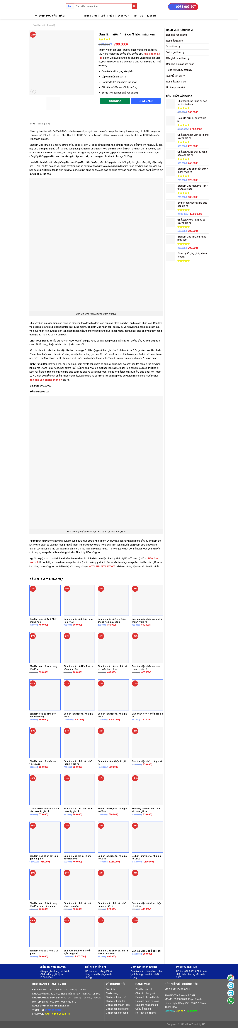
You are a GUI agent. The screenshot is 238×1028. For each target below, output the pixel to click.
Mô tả (32, 124)
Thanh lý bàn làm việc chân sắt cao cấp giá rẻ (44, 810)
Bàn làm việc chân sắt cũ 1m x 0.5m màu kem (113, 952)
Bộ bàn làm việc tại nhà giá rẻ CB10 (112, 715)
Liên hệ (179, 1011)
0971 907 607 (186, 6)
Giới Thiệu (107, 15)
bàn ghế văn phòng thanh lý (45, 379)
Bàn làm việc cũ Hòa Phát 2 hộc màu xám (78, 667)
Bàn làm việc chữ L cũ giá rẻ (147, 761)
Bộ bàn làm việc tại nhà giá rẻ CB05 (146, 857)
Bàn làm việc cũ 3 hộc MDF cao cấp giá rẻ (78, 810)
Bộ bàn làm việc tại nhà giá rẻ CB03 (112, 857)
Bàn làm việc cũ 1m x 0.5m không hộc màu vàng (112, 620)
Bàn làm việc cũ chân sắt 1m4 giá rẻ (43, 762)
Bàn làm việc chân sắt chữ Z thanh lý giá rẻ (147, 620)
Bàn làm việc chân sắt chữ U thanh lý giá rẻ (79, 762)
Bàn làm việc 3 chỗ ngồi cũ (146, 950)
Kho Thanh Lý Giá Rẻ (57, 1013)
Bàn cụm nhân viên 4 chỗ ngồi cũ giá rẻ (77, 952)
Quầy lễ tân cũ (143, 1008)
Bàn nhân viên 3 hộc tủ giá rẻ (112, 762)
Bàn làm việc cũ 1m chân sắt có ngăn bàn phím (113, 667)
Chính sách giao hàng (117, 1008)
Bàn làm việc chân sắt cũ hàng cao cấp (77, 904)
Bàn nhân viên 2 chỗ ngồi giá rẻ (147, 715)
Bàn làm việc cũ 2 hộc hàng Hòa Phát (78, 620)
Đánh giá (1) (43, 124)
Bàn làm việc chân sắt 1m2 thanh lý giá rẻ (146, 667)
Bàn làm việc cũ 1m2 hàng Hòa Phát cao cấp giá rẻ (43, 904)
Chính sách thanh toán (118, 1004)
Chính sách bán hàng (117, 1012)
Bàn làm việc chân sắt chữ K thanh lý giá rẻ (113, 904)
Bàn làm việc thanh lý (43, 25)
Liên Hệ (151, 15)
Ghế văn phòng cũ (145, 993)
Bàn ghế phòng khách (147, 997)
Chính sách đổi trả (115, 1001)
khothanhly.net (53, 1009)
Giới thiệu (111, 989)
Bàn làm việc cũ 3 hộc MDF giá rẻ (43, 952)
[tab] (32, 124)
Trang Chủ (90, 15)
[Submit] (134, 6)
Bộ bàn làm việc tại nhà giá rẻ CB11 (78, 715)
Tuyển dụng (112, 993)
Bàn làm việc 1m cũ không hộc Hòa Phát (78, 857)
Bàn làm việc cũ (143, 989)
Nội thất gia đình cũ (145, 1012)
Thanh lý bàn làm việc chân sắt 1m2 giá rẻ (146, 810)
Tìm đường (191, 1011)
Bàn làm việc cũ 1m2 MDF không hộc (43, 620)
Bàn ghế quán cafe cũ (147, 1001)
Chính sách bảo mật (116, 997)
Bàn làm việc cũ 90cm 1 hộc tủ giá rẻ (147, 904)
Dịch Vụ (123, 15)
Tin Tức (138, 15)
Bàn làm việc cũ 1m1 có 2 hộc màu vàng (42, 715)
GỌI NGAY (115, 100)
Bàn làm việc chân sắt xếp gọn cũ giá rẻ (43, 857)
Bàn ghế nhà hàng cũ (146, 1004)
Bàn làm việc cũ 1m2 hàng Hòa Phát (43, 667)
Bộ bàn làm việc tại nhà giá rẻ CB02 (112, 810)
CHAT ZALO (146, 100)
